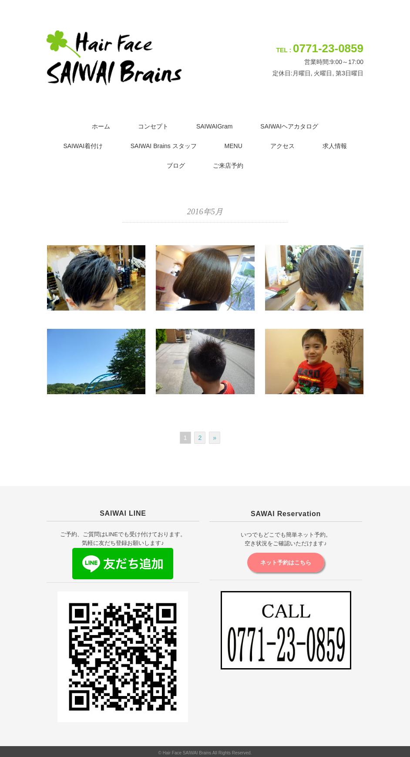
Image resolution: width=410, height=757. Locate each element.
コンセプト (153, 126)
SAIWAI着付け (83, 145)
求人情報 (335, 145)
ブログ (176, 165)
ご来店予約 (228, 165)
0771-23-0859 (328, 48)
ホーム (101, 126)
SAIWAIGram (214, 126)
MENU (233, 145)
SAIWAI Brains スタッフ (164, 145)
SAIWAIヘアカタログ (289, 126)
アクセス (282, 145)
